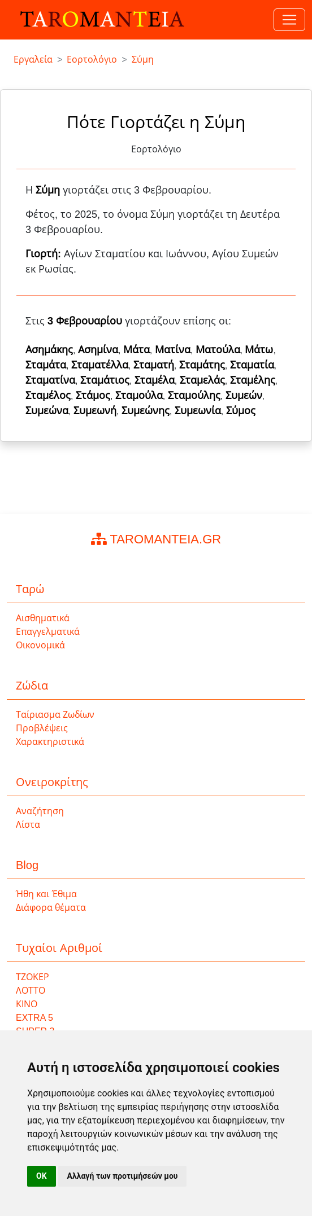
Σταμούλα (139, 395)
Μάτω (259, 349)
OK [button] (41, 1175)
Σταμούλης (194, 395)
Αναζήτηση (40, 811)
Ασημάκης (49, 349)
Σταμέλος (48, 395)
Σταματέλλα (99, 365)
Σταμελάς (202, 380)
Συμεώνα (46, 410)
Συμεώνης (146, 410)
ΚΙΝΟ (26, 1004)
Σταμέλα (155, 380)
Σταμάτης (202, 365)
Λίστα (28, 824)
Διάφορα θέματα (51, 907)
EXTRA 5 (34, 1017)
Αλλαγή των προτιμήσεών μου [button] (122, 1175)
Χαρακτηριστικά (50, 742)
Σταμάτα (45, 365)
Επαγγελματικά (48, 631)
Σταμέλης (252, 380)
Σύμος (240, 410)
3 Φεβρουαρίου (84, 321)
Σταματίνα (50, 380)
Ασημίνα (98, 349)
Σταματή (153, 365)
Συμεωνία (198, 410)
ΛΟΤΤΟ (30, 990)
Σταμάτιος (104, 380)
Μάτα (136, 349)
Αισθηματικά (43, 618)
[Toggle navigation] (289, 19)
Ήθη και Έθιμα (46, 894)
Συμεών (244, 395)
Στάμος (93, 395)
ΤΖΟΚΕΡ (32, 977)
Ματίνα (172, 349)
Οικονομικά (40, 645)
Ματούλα (218, 349)
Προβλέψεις (42, 728)
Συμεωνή (94, 410)
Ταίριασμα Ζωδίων (55, 714)
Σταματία (252, 365)
